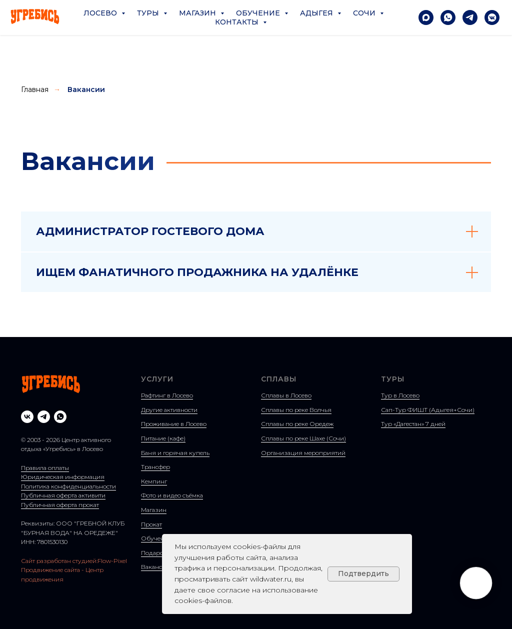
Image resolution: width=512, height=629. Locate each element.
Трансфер (155, 466)
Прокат (151, 524)
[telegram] (44, 416)
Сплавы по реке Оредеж (297, 424)
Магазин (198, 13)
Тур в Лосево (400, 395)
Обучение (259, 13)
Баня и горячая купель (175, 452)
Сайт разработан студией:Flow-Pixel (74, 560)
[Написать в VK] (492, 17)
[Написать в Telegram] (470, 17)
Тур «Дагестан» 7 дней (413, 424)
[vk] (27, 416)
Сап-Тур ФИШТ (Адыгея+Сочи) (427, 410)
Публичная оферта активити (63, 495)
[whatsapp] (60, 416)
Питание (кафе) (163, 438)
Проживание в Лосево (173, 424)
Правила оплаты (45, 468)
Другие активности (169, 410)
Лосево (101, 13)
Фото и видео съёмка (172, 495)
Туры (149, 13)
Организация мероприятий (303, 452)
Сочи (365, 13)
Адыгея (317, 13)
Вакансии (86, 89)
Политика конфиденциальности (68, 486)
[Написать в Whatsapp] (448, 17)
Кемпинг (154, 481)
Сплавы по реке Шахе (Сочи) (303, 438)
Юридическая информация (62, 476)
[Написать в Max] (426, 17)
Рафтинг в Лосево (167, 395)
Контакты (237, 22)
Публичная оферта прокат (60, 504)
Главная (34, 89)
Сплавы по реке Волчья (296, 410)
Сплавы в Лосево (286, 395)
